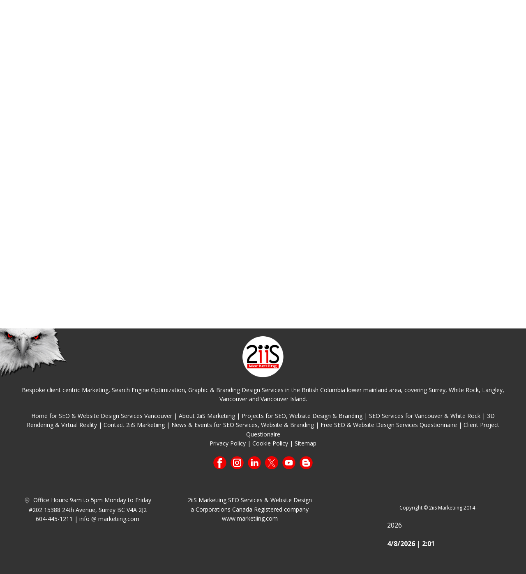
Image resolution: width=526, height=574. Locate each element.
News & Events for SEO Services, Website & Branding (242, 425)
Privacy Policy (228, 443)
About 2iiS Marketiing (207, 416)
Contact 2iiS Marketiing (134, 425)
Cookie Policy (270, 443)
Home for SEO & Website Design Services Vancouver (101, 416)
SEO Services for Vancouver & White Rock (424, 416)
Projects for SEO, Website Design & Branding (302, 416)
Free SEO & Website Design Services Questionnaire (389, 425)
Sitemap (305, 443)
